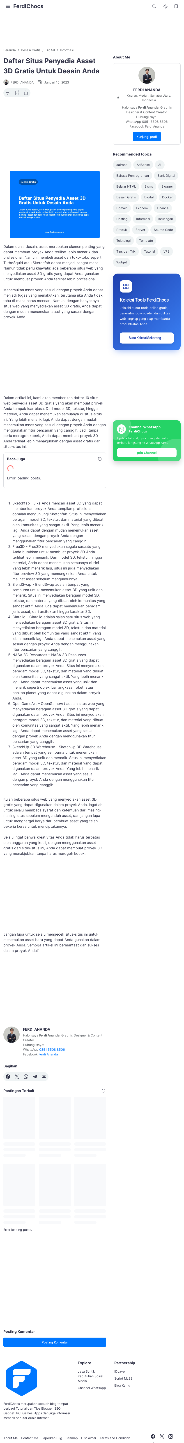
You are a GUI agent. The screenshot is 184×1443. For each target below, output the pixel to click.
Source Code (163, 230)
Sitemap (72, 1438)
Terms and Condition (115, 1438)
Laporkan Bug (51, 1438)
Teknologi (123, 240)
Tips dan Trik (126, 251)
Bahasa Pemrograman (132, 175)
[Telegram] (34, 1076)
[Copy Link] (43, 1076)
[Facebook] (7, 1076)
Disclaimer (88, 1438)
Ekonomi (142, 208)
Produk (121, 230)
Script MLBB (123, 1378)
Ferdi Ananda (48, 1054)
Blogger (167, 186)
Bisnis (149, 186)
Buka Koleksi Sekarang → (147, 338)
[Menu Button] (7, 6)
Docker (167, 197)
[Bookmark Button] (176, 6)
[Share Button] (25, 92)
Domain (121, 208)
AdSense (143, 165)
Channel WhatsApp (92, 1388)
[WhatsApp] (25, 1076)
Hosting (122, 219)
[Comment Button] (7, 92)
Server (140, 230)
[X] (16, 1076)
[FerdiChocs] (21, 1395)
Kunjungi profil (146, 137)
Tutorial (149, 251)
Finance (162, 208)
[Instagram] (170, 1436)
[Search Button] (154, 6)
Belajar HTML (126, 186)
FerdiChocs (28, 6)
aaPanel (122, 165)
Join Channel (147, 453)
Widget (121, 262)
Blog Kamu (122, 1385)
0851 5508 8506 (52, 1049)
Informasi (143, 219)
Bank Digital (166, 175)
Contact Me (29, 1438)
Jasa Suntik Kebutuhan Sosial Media (90, 1376)
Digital (149, 197)
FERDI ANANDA (147, 90)
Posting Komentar (55, 1342)
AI (159, 165)
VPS (166, 251)
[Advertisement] (85, 29)
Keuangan (165, 219)
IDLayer (120, 1371)
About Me (10, 1438)
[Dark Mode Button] (165, 6)
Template (146, 240)
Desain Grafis (126, 197)
